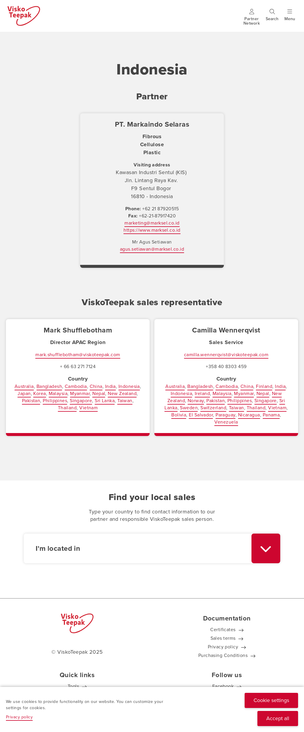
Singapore (81, 400)
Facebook (223, 686)
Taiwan (124, 400)
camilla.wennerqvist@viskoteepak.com (226, 354)
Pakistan (31, 400)
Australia (24, 386)
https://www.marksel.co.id (152, 230)
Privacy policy (223, 646)
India (110, 386)
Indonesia (129, 386)
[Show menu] (289, 19)
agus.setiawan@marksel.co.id (152, 249)
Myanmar (80, 393)
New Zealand (122, 393)
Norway (196, 400)
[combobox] (152, 548)
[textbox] (137, 548)
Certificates (222, 629)
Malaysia (58, 393)
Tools (73, 686)
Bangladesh (49, 386)
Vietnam (88, 407)
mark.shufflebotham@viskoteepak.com (77, 354)
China (96, 386)
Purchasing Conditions (223, 655)
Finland (264, 386)
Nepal (98, 393)
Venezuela (226, 421)
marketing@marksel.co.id (151, 222)
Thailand (67, 407)
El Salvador (201, 414)
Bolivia (178, 414)
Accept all (277, 718)
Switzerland (213, 407)
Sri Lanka (105, 400)
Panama (271, 414)
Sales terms (223, 638)
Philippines (55, 400)
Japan (24, 393)
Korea (39, 393)
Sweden (189, 407)
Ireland (202, 393)
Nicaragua (249, 414)
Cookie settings (271, 700)
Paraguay (225, 414)
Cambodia (76, 386)
